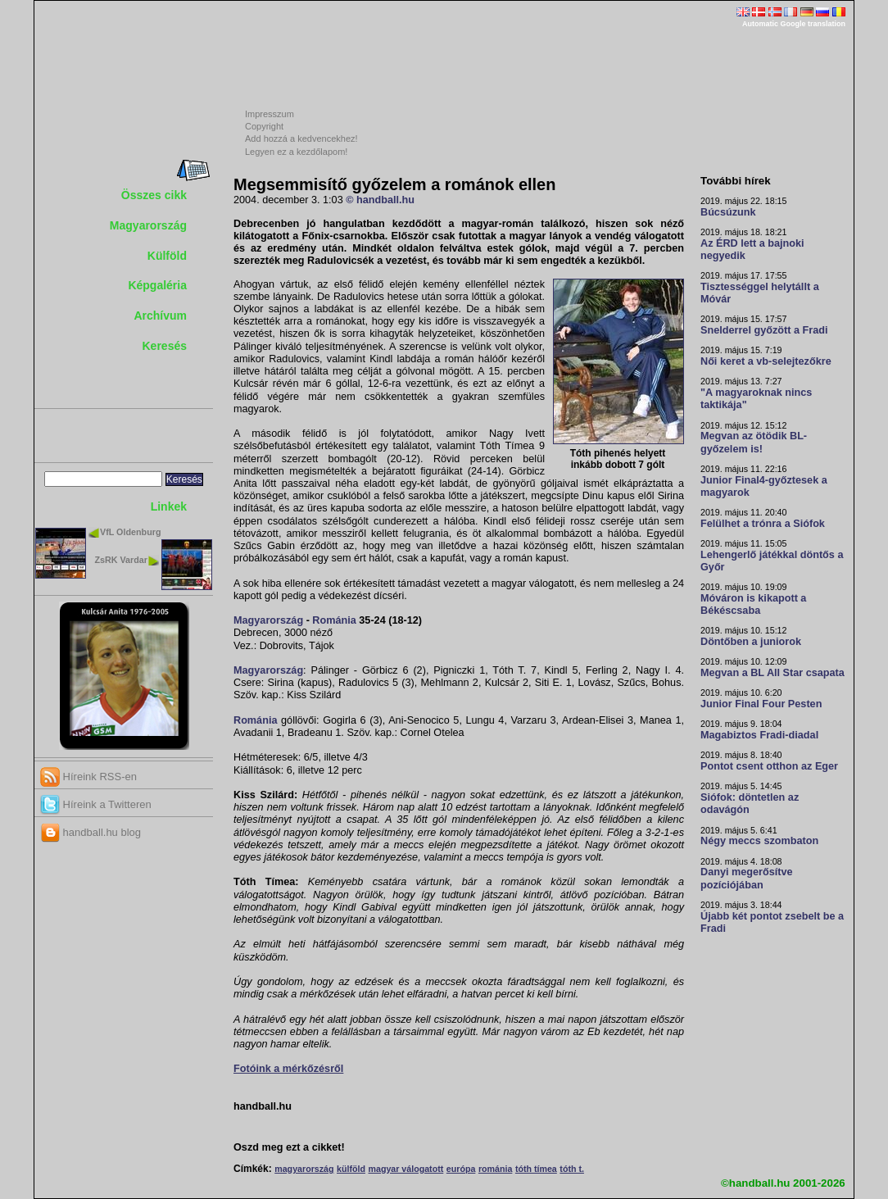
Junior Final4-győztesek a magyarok (763, 486)
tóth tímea (536, 1169)
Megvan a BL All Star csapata (772, 673)
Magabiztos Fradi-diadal (759, 735)
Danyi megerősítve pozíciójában (746, 878)
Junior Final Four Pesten (761, 704)
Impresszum (269, 114)
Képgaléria (157, 285)
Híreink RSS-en (88, 776)
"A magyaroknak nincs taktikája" (756, 399)
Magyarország (148, 225)
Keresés (165, 345)
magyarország (303, 1169)
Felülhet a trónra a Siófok (762, 523)
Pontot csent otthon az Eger (769, 766)
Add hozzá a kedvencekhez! (301, 138)
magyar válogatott (405, 1169)
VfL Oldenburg (130, 532)
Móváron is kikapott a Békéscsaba (753, 604)
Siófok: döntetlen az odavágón (749, 803)
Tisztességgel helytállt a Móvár (759, 293)
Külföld (167, 255)
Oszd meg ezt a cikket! (289, 1147)
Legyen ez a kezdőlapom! (296, 152)
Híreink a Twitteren (96, 804)
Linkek (169, 506)
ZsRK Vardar (120, 560)
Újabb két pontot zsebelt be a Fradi (772, 922)
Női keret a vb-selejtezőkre (765, 361)
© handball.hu (380, 200)
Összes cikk (154, 195)
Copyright (264, 126)
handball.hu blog (90, 832)
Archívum (160, 315)
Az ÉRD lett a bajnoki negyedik (752, 249)
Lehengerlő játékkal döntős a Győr (771, 561)
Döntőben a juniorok (750, 641)
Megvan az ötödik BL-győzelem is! (753, 442)
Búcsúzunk (728, 212)
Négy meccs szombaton (759, 841)
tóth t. (572, 1169)
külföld (351, 1169)
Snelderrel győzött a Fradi (763, 330)
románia (495, 1169)
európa (461, 1169)
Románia (334, 620)
